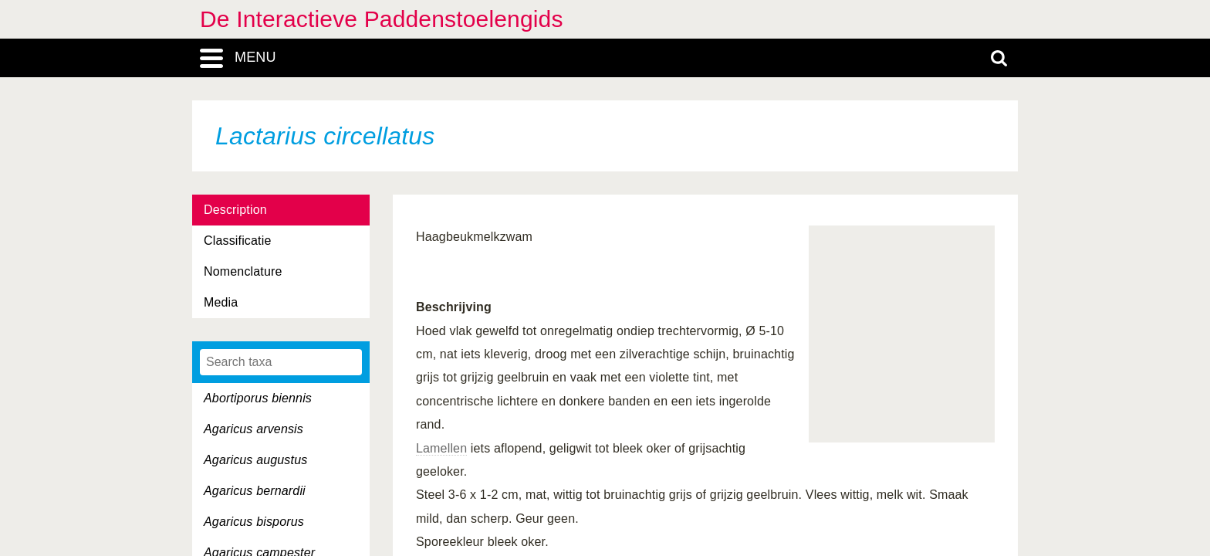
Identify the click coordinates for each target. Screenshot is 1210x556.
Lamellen (441, 448)
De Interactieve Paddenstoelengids (381, 19)
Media (221, 302)
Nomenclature (243, 271)
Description (235, 209)
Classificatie (237, 240)
